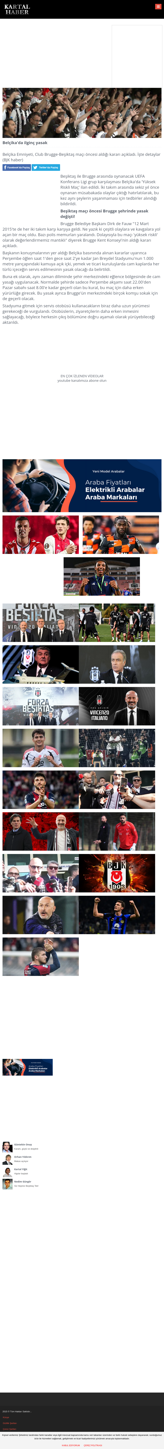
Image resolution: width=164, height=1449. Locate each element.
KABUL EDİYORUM (71, 1445)
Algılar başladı (28, 1170)
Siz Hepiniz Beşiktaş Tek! (28, 1183)
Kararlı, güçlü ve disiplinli (28, 1146)
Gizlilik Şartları (10, 1423)
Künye (6, 1417)
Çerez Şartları (9, 1429)
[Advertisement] (82, 50)
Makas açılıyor (28, 1158)
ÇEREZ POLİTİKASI (93, 1445)
